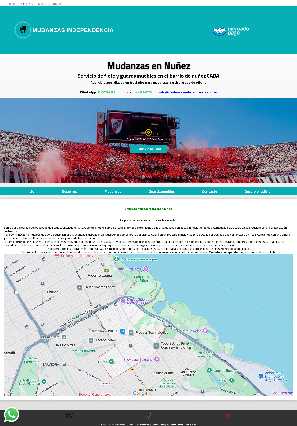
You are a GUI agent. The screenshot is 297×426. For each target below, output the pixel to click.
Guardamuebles (162, 191)
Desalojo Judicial (258, 191)
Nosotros (69, 191)
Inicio (30, 191)
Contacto (209, 191)
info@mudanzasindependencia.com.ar (188, 92)
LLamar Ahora (148, 149)
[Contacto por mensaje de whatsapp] (11, 414)
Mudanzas (112, 191)
